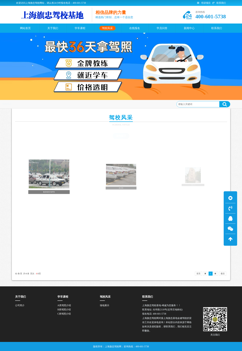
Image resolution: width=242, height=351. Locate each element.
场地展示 (121, 136)
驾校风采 (39, 104)
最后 (223, 273)
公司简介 (20, 305)
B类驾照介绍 (64, 309)
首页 (28, 104)
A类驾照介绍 (64, 305)
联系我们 (219, 3)
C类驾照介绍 (64, 314)
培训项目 (204, 3)
